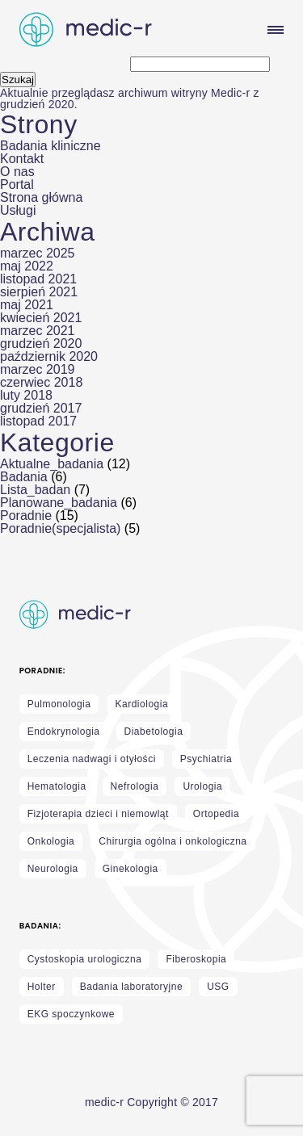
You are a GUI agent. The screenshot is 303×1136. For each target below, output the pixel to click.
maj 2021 (26, 305)
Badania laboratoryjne (131, 986)
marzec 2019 (37, 369)
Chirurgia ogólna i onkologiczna (172, 841)
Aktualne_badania (51, 464)
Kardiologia (141, 704)
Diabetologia (153, 731)
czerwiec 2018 (41, 382)
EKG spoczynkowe (71, 1014)
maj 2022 (26, 266)
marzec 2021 (37, 330)
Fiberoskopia (196, 959)
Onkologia (51, 841)
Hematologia (56, 786)
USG (218, 986)
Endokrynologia (63, 731)
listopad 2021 (38, 279)
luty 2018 (26, 395)
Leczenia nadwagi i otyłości (91, 759)
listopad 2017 (38, 421)
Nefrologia (135, 786)
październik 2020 (49, 356)
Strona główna (41, 197)
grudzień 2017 (41, 408)
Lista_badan (35, 490)
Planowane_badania (58, 502)
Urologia (202, 786)
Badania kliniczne (50, 146)
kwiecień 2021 (41, 318)
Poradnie (26, 515)
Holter (41, 986)
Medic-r (230, 92)
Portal (17, 184)
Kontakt (22, 159)
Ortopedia (216, 814)
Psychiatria (206, 759)
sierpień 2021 (39, 292)
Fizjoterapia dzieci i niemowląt (98, 814)
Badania (24, 477)
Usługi (18, 210)
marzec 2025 (37, 253)
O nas (17, 171)
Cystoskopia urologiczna (84, 959)
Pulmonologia (59, 704)
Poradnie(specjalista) (60, 528)
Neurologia (52, 868)
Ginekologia (130, 868)
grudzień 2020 (41, 343)
